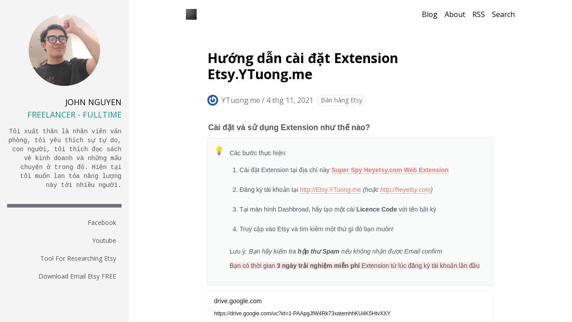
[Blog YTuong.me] (191, 14)
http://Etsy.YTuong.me (330, 189)
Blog (429, 14)
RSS (478, 14)
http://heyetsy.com (405, 189)
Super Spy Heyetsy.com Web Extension (389, 170)
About (455, 14)
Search (503, 14)
